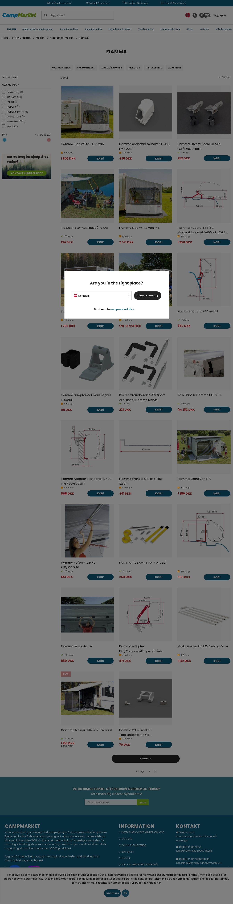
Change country (147, 295)
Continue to (114, 309)
